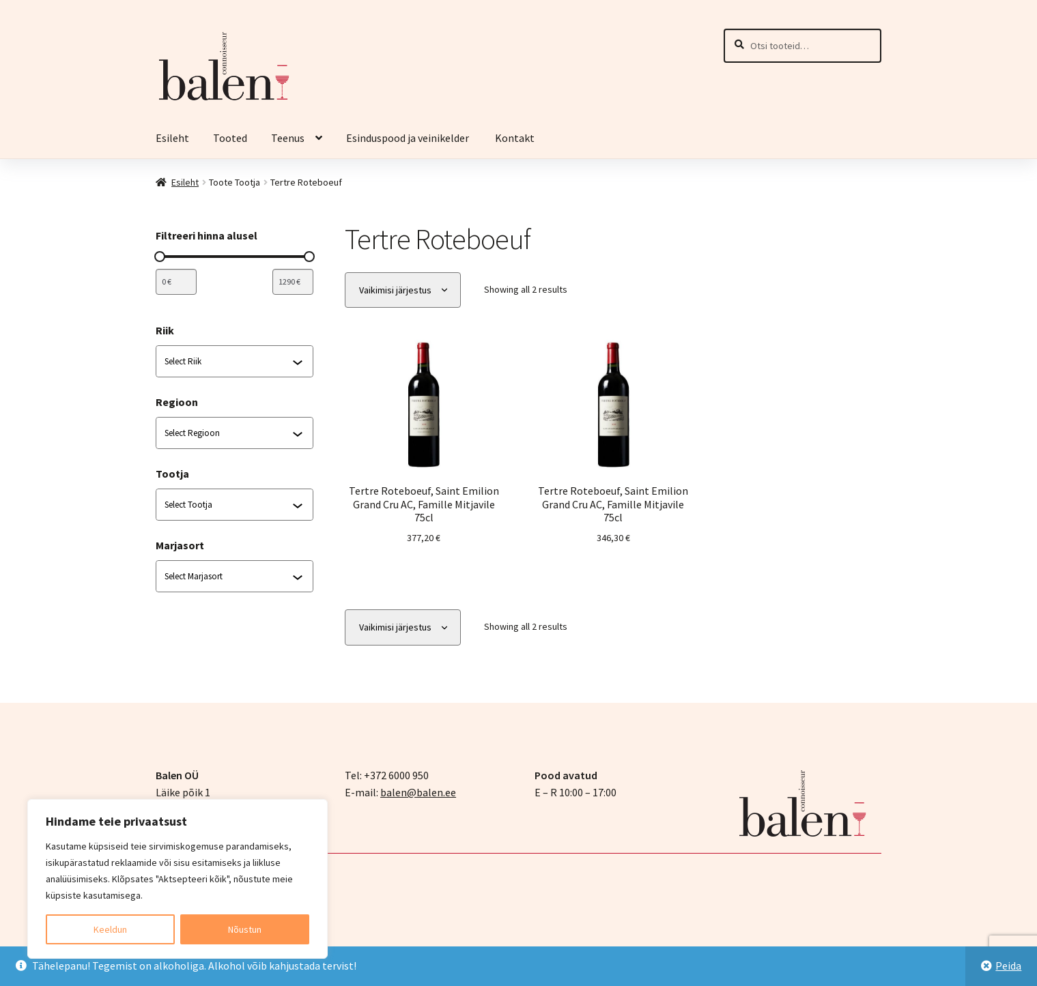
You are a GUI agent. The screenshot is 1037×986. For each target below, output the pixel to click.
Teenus (287, 138)
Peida (1008, 965)
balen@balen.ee (418, 792)
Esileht (172, 138)
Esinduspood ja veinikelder (408, 138)
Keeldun (110, 929)
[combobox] (228, 361)
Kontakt (515, 138)
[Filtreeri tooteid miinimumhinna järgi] (176, 282)
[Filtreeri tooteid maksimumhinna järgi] (292, 282)
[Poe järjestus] (403, 290)
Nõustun (244, 929)
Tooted (230, 138)
